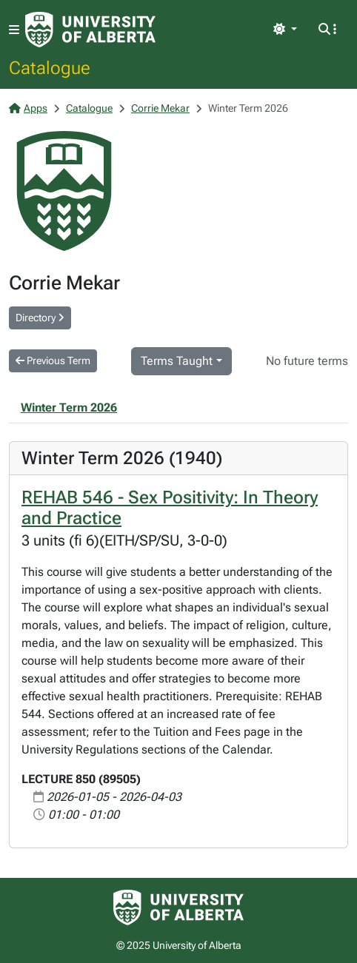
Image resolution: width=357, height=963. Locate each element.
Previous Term (53, 360)
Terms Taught (177, 361)
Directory (40, 317)
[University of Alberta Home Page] (90, 29)
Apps (28, 108)
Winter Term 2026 (69, 407)
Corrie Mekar (160, 108)
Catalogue (49, 67)
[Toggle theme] (285, 30)
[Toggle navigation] (14, 30)
